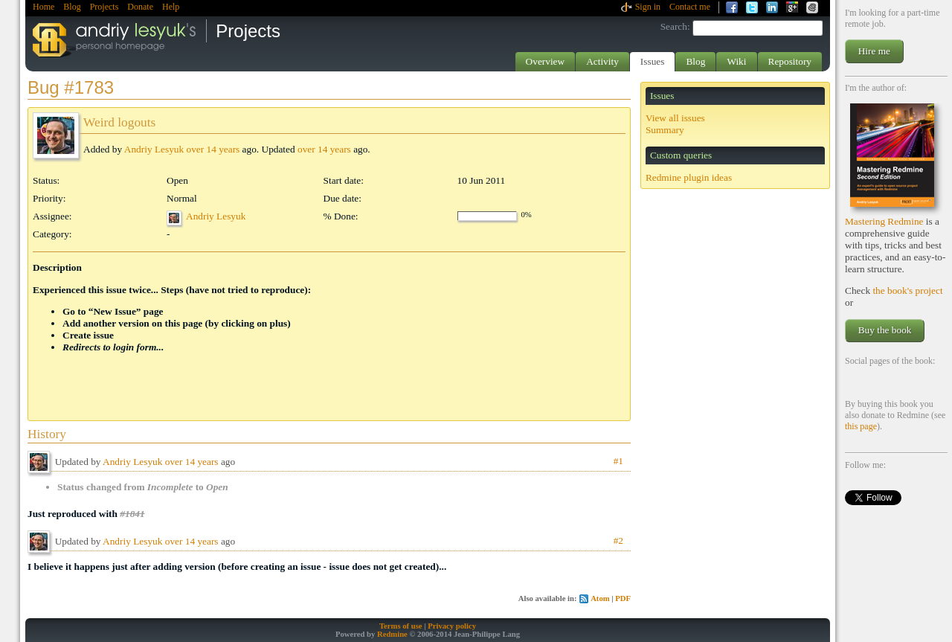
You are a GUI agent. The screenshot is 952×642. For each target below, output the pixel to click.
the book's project (907, 290)
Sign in (647, 6)
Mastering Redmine (884, 221)
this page (861, 426)
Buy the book (885, 330)
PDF (623, 598)
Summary (665, 129)
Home (43, 6)
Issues (652, 61)
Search (673, 26)
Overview (545, 61)
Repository (790, 61)
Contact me (689, 6)
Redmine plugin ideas (689, 177)
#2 (618, 540)
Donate (140, 6)
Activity (602, 61)
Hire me (874, 51)
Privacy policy (452, 626)
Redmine (392, 634)
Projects (104, 6)
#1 (618, 460)
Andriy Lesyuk (154, 149)
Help (170, 6)
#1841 (132, 513)
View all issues (675, 117)
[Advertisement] (207, 369)
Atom (600, 598)
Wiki (736, 61)
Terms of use (400, 626)
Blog (71, 6)
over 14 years (212, 149)
